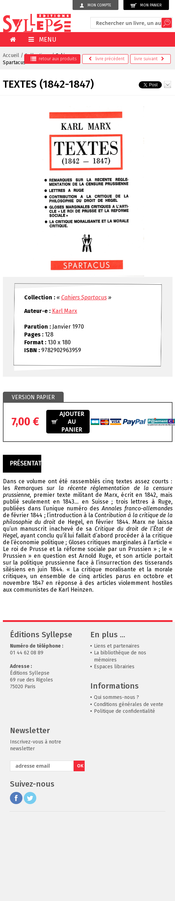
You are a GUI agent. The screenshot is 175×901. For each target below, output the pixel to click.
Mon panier (146, 5)
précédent (106, 58)
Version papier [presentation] (33, 397)
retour (53, 58)
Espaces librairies (114, 667)
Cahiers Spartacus (84, 297)
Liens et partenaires (116, 646)
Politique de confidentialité (124, 711)
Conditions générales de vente (128, 704)
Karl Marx (64, 311)
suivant (149, 58)
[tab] (33, 397)
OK (80, 766)
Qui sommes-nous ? (116, 697)
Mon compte (95, 5)
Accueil (11, 55)
